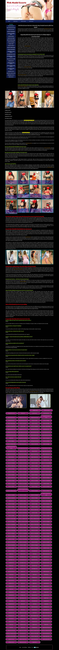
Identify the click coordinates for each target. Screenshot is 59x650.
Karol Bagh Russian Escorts (34, 429)
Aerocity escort (50, 167)
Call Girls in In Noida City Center (11, 490)
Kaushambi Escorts (46, 589)
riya (35, 194)
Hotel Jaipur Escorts (46, 618)
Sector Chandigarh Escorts (34, 615)
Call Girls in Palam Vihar (34, 636)
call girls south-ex (11, 45)
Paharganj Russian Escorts (23, 429)
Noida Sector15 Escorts (23, 580)
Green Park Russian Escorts (46, 432)
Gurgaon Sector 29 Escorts (46, 627)
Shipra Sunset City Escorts (46, 621)
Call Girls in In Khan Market (23, 480)
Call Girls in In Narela (34, 486)
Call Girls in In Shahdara (11, 483)
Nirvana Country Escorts (34, 639)
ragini (23, 194)
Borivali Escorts (23, 621)
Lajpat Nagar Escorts (11, 559)
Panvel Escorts (35, 612)
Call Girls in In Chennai (23, 506)
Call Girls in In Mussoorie (23, 474)
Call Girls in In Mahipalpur (46, 506)
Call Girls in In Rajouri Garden (46, 474)
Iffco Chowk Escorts (34, 589)
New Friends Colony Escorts (46, 568)
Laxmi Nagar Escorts (34, 556)
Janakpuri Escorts (35, 410)
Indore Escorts (35, 580)
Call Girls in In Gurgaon (11, 471)
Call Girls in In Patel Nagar (23, 471)
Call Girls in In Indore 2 (46, 539)
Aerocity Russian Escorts (11, 27)
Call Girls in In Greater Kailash (11, 518)
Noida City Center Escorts (34, 562)
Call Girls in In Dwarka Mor (23, 527)
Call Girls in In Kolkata (35, 506)
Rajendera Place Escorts (23, 612)
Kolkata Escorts (11, 565)
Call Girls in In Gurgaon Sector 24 (46, 630)
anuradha (11, 195)
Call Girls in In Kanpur (46, 536)
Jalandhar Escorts (23, 615)
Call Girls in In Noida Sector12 (35, 515)
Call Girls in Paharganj (46, 420)
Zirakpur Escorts (46, 592)
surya (11, 210)
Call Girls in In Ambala (11, 480)
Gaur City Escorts (11, 618)
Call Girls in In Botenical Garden (46, 471)
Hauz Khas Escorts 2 (46, 565)
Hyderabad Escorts (11, 586)
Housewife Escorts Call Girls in (23, 438)
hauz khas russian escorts (11, 73)
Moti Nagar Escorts (11, 615)
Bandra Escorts (23, 571)
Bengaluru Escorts (11, 621)
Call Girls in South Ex (34, 423)
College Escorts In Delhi (23, 451)
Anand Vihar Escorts (46, 580)
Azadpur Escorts (34, 624)
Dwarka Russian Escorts (34, 438)
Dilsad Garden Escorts (23, 556)
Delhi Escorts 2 (23, 609)
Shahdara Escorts (11, 592)
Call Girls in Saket (23, 426)
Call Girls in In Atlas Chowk (34, 633)
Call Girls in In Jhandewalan (34, 533)
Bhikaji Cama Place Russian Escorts (11, 448)
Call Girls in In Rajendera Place (23, 518)
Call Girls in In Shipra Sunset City (23, 521)
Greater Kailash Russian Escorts (11, 435)
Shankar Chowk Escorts (46, 636)
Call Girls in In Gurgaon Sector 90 (11, 633)
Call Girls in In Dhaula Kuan (23, 512)
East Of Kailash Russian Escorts (23, 448)
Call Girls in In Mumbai (11, 474)
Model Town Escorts (46, 571)
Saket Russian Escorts (46, 429)
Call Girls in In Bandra (11, 486)
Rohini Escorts (11, 438)
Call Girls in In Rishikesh (46, 486)
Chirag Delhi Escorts (46, 556)
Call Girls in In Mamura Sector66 (34, 518)
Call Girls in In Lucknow (34, 530)
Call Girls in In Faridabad (34, 480)
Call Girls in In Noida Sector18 (23, 515)
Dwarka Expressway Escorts (11, 63)
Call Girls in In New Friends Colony (46, 494)
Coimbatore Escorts (23, 577)
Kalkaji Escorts (35, 583)
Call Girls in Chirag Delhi (46, 438)
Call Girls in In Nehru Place (46, 530)
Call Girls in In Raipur (46, 483)
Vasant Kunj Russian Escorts (34, 432)
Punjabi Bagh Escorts (46, 609)
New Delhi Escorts (46, 583)
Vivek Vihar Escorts (23, 568)
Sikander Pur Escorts (34, 559)
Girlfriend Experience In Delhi (46, 448)
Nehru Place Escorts (46, 413)
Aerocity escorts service (22, 74)
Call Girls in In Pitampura (46, 533)
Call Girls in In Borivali (35, 474)
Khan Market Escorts (23, 562)
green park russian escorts (11, 69)
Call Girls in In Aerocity (23, 536)
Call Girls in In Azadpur (46, 515)
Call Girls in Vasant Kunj (23, 423)
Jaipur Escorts (11, 568)
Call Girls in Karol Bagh (46, 423)
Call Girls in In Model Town (34, 509)
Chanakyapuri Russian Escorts (11, 432)
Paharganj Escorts (34, 577)
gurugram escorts (11, 71)
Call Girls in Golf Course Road (11, 636)
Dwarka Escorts (11, 60)
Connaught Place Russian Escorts (46, 417)
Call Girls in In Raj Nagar (11, 521)
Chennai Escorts (23, 592)
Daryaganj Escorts (34, 627)
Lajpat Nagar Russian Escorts (23, 435)
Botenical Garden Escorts (46, 612)
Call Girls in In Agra (34, 512)
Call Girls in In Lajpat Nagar (46, 480)
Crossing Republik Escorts (23, 559)
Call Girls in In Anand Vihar (46, 512)
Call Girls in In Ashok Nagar (11, 530)
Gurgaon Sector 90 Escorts (23, 630)
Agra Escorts (34, 592)
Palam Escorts (46, 624)
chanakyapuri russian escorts (11, 52)
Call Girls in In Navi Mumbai (46, 509)
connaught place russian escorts (11, 56)
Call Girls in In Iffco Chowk (34, 521)
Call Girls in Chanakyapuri (34, 426)
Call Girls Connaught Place (11, 34)
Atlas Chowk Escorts (23, 633)
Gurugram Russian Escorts (34, 417)
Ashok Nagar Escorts (34, 568)
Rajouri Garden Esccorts (34, 571)
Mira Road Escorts (22, 618)
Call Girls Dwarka (11, 36)
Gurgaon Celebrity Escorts (46, 454)
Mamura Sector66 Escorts (46, 577)
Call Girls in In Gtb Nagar (11, 536)
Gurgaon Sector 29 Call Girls (11, 454)
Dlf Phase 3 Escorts (11, 642)
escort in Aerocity (47, 147)
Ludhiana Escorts (34, 586)
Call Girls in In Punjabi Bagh (23, 533)
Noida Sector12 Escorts (46, 562)
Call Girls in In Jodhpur (23, 524)
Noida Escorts (23, 413)
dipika (23, 180)
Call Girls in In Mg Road (23, 477)
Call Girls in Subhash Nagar (46, 426)
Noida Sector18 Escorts (11, 571)
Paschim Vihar (11, 589)
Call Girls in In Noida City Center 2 (23, 490)
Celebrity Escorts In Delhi (11, 451)
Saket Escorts (11, 624)
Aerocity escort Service (48, 28)
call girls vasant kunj (11, 49)
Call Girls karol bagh (11, 38)
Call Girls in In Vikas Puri (46, 490)
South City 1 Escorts (11, 639)
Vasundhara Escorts (23, 565)
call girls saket (11, 43)
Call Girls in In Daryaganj (23, 530)
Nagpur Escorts (11, 577)
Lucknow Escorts (23, 574)
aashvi (23, 209)
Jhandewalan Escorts (11, 612)
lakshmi (35, 209)
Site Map (29, 647)
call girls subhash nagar (11, 47)
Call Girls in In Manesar (46, 524)
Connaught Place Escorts (11, 413)
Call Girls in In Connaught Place (23, 486)
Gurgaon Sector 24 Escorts (11, 630)
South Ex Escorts (34, 413)
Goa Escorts (11, 627)
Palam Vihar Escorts (23, 636)
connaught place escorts (11, 54)
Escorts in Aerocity (27, 66)
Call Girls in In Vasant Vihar (46, 527)
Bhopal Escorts (35, 642)
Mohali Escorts (23, 583)
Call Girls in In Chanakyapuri (11, 524)
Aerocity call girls (23, 281)
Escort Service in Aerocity (17, 268)
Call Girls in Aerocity (47, 410)
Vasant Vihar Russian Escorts (46, 435)
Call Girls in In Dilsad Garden (23, 539)
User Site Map (24, 647)
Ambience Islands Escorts (23, 639)
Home (9, 21)
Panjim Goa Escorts (11, 580)
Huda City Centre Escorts (46, 639)
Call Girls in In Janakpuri (11, 509)
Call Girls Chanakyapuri (11, 31)
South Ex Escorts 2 (11, 609)
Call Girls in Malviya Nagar (11, 423)
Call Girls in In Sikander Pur (34, 536)
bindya (35, 180)
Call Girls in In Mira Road (11, 477)
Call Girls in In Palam (11, 539)
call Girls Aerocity (11, 29)
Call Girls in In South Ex (34, 490)
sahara (47, 195)
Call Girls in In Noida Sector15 (35, 471)
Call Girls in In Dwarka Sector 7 (34, 483)
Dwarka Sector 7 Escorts (46, 615)
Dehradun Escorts (46, 586)
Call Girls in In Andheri (11, 506)
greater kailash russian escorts (11, 66)
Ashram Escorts (11, 574)
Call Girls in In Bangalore (11, 533)
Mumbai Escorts (23, 586)
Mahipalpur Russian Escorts (23, 417)
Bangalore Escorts (34, 618)
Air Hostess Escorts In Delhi (34, 448)
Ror (32, 647)
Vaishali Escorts (46, 574)
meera (47, 209)
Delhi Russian (31, 21)
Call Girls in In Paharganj (46, 521)
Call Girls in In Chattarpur (46, 477)
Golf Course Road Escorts (46, 633)
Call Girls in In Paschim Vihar (35, 524)
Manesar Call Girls (34, 451)
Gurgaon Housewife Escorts (34, 454)
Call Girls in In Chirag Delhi (11, 512)
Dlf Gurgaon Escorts (23, 589)
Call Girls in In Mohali (11, 515)
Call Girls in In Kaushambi (34, 527)
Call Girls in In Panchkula (46, 518)
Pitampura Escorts (34, 621)
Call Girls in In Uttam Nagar (23, 509)
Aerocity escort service (34, 391)
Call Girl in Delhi (23, 21)
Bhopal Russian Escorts (23, 642)
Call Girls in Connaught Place (11, 426)
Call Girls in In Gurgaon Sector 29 (34, 630)
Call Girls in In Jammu (35, 477)
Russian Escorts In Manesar (23, 454)
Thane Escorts (35, 574)
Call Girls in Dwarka (34, 420)
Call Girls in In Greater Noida (34, 539)
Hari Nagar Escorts (11, 562)
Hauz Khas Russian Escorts (34, 435)
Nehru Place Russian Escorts (23, 420)
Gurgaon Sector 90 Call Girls (46, 451)
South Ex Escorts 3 (34, 609)
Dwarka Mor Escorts (46, 559)
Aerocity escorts (27, 46)
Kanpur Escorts (23, 627)
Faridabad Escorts (11, 556)
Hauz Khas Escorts (34, 565)
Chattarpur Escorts (11, 583)
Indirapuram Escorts (23, 624)
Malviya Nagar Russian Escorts (23, 432)
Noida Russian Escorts (11, 420)
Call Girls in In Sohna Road (11, 527)
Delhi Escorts (15, 21)
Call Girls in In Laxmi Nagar (23, 483)
